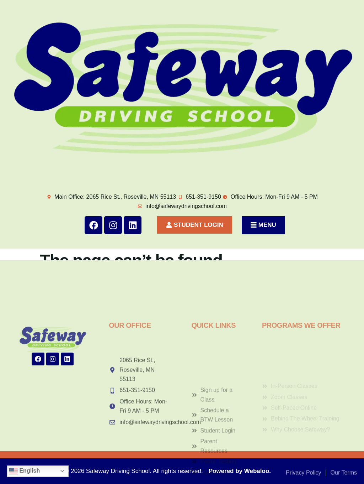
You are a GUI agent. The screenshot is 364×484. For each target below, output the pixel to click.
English (24, 471)
